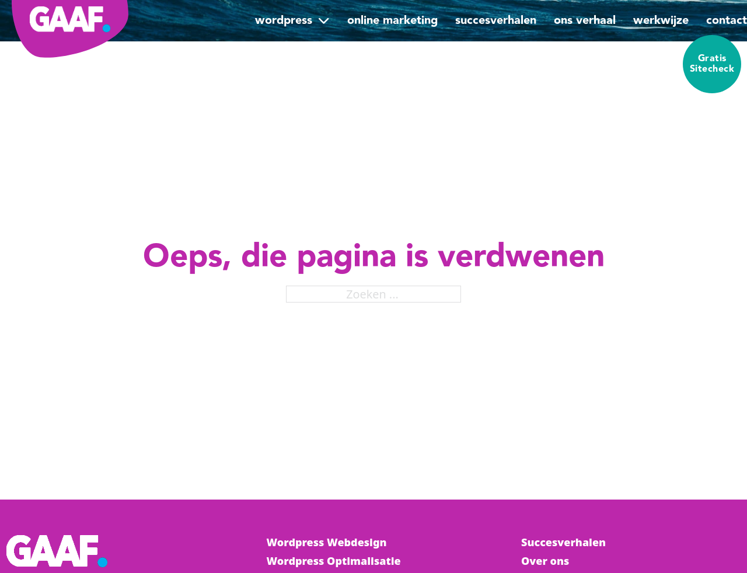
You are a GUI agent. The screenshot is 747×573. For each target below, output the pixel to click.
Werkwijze (661, 20)
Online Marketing (392, 20)
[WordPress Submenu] (324, 20)
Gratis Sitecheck (712, 63)
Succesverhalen (495, 20)
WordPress (283, 20)
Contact (726, 20)
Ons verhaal (585, 20)
